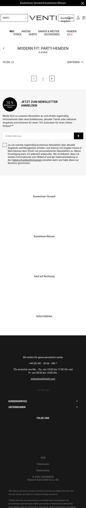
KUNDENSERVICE (17, 378)
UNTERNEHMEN (17, 384)
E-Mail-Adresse (13, 113)
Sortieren (75, 39)
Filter (9, 39)
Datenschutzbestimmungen (27, 137)
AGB (43, 435)
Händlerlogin (43, 367)
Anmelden (78, 113)
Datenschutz (43, 447)
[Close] (82, 4)
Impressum (43, 441)
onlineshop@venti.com (43, 356)
